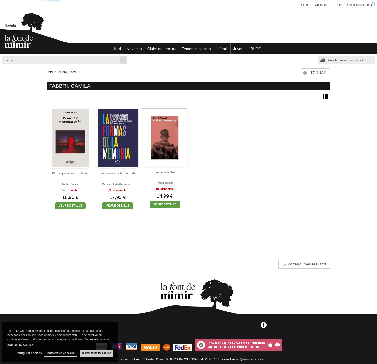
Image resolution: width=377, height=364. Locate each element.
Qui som (305, 4)
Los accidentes (164, 172)
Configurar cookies (127, 359)
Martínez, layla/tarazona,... (117, 184)
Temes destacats (196, 49)
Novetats (134, 49)
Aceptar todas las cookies (96, 353)
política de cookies (20, 345)
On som (337, 4)
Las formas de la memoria (118, 173)
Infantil (222, 49)
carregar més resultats (307, 264)
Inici (117, 49)
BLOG (256, 49)
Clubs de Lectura (161, 49)
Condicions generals (360, 4)
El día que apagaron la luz (70, 173)
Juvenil (239, 49)
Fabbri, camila (70, 184)
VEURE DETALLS (70, 205)
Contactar (321, 4)
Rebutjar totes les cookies (61, 353)
